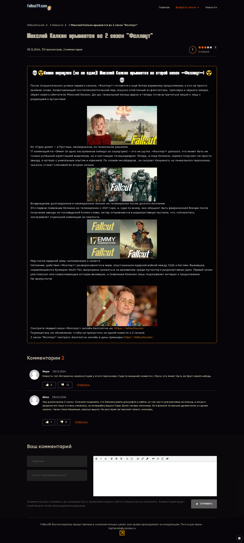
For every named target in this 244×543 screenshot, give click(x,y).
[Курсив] (101, 459)
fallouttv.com (36, 25)
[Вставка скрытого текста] (167, 459)
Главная (164, 8)
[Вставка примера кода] (158, 459)
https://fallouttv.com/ (129, 328)
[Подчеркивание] (105, 459)
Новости (211, 8)
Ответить (83, 385)
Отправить (206, 505)
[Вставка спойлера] (162, 459)
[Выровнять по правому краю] (121, 459)
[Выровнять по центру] (116, 459)
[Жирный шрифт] (96, 459)
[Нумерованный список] (131, 459)
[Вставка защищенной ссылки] (147, 459)
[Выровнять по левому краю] (111, 459)
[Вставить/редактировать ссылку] (142, 459)
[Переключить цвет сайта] (239, 538)
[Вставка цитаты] (153, 459)
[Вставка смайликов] (138, 459)
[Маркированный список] (127, 459)
